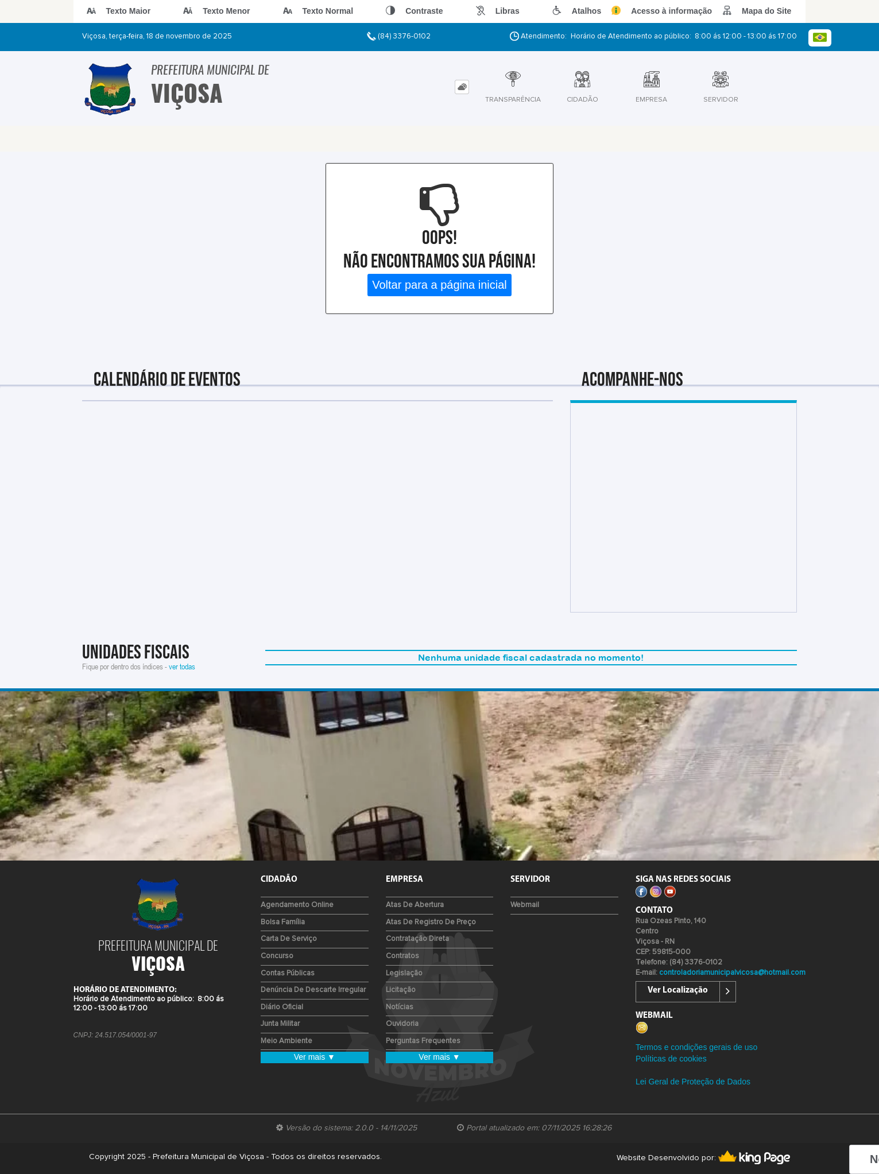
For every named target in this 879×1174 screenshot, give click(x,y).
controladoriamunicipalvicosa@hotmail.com (732, 973)
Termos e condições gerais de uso (696, 1047)
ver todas (182, 666)
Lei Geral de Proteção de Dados (693, 1081)
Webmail (524, 905)
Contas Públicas (288, 973)
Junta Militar (280, 1024)
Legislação (404, 973)
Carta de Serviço (289, 939)
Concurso (277, 956)
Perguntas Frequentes (423, 1041)
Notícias (399, 1007)
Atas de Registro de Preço (431, 922)
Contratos (402, 956)
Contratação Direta (417, 939)
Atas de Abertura (415, 905)
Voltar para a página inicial (439, 284)
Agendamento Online (297, 905)
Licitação (401, 990)
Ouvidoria (402, 1024)
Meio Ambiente (286, 1041)
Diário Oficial (282, 1007)
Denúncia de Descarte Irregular (313, 990)
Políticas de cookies (671, 1058)
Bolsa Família (283, 922)
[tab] (462, 87)
